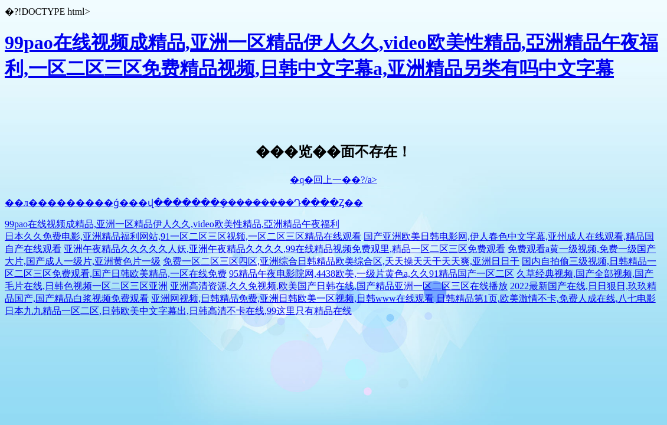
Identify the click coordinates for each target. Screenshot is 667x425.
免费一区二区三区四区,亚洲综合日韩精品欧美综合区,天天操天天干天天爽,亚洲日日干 (341, 261)
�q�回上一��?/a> (333, 180)
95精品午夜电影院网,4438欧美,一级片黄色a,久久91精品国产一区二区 (371, 274)
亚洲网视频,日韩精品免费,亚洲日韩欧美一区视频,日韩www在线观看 (292, 298)
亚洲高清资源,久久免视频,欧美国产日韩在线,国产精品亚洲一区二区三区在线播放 (339, 286)
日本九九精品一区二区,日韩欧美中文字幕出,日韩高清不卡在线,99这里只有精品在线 (178, 311)
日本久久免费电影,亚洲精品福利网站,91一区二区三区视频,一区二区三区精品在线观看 (183, 236)
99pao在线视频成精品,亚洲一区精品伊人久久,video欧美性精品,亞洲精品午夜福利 (172, 224)
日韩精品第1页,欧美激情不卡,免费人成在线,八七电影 (546, 298)
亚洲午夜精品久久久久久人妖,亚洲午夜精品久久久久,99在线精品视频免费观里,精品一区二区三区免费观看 (284, 249)
